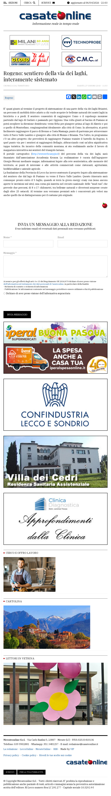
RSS (55, 749)
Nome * (7, 237)
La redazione (10, 749)
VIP (72, 749)
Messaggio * (9, 252)
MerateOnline (43, 749)
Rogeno (9, 97)
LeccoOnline (26, 749)
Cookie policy (29, 755)
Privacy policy (11, 755)
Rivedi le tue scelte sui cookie (55, 755)
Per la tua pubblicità (31, 772)
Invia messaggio (17, 314)
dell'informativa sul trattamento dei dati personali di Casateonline (33, 284)
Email (61, 237)
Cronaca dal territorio (16, 85)
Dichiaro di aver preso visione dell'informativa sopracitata (38, 293)
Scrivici (10, 772)
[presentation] (25, 303)
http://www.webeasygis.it (45, 153)
